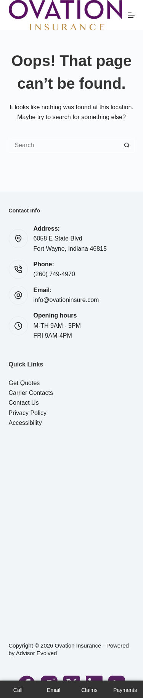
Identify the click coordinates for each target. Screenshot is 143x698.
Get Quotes (24, 383)
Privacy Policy (28, 413)
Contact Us (24, 402)
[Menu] (131, 15)
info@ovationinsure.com (66, 300)
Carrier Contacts (31, 393)
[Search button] (127, 145)
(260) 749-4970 (54, 274)
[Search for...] (64, 145)
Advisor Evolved (36, 653)
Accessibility (25, 423)
